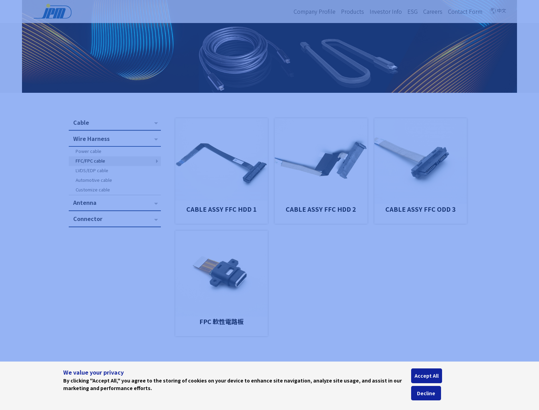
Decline (426, 393)
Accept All (427, 375)
